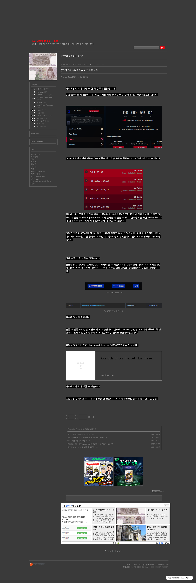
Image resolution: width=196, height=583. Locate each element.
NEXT (119, 551)
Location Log (136, 564)
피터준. (34, 164)
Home (129, 564)
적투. (33, 169)
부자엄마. (35, 156)
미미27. (34, 183)
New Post (165, 564)
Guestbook (151, 564)
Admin (158, 564)
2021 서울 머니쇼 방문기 (77, 440)
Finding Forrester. (38, 171)
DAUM (147, 567)
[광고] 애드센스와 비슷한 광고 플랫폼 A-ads (85, 437)
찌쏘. (33, 159)
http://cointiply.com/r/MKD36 (103, 345)
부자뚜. (34, 161)
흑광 (124, 567)
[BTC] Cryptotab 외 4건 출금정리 (81, 447)
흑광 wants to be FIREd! (45, 41)
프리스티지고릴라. (38, 176)
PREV (109, 551)
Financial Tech (66, 77)
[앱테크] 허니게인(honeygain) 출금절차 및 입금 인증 (88, 444)
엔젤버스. (35, 179)
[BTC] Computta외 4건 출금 (79, 434)
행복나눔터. (36, 154)
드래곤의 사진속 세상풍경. (41, 181)
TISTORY (37, 564)
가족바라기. (36, 174)
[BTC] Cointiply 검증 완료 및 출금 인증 (88, 64)
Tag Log (144, 564)
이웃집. (34, 166)
